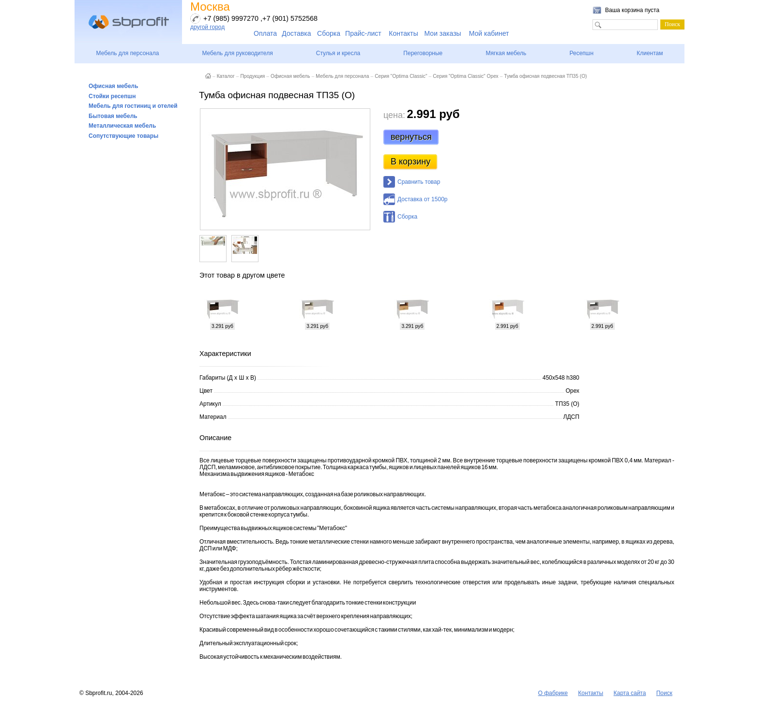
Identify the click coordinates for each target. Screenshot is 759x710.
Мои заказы (443, 33)
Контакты (403, 33)
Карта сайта (630, 693)
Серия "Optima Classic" (401, 76)
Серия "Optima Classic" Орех (465, 76)
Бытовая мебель (113, 116)
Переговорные (422, 53)
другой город (207, 27)
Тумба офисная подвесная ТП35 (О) (545, 76)
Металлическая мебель (122, 125)
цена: (394, 115)
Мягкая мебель (506, 53)
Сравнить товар (418, 181)
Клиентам (650, 53)
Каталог (226, 76)
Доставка (296, 33)
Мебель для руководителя (237, 53)
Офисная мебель (113, 86)
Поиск (664, 693)
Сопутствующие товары (123, 136)
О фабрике (553, 693)
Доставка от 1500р (422, 199)
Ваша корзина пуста (632, 10)
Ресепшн (581, 53)
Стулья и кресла (338, 53)
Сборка (328, 33)
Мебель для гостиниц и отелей (133, 106)
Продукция (252, 76)
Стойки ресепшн (112, 96)
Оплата (265, 33)
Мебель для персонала (127, 53)
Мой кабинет (489, 33)
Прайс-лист (363, 33)
